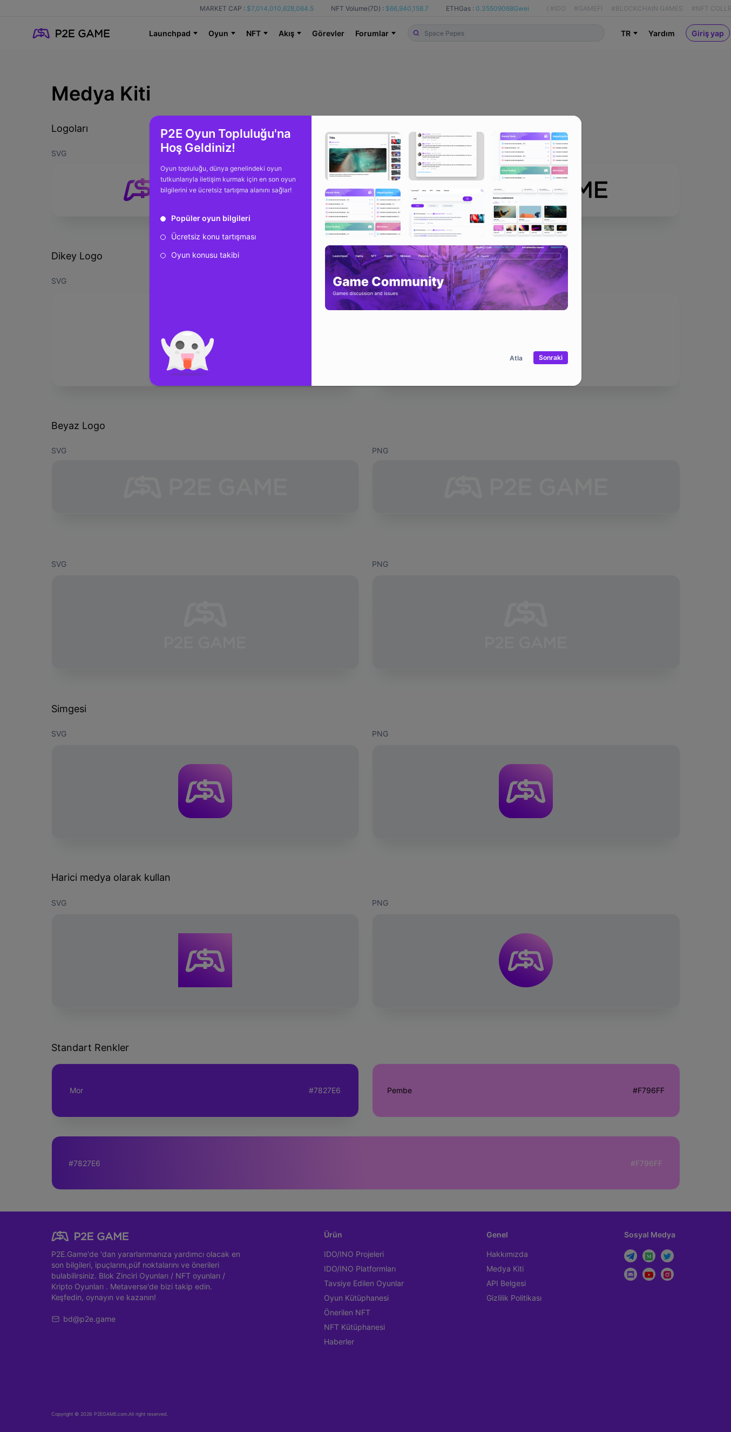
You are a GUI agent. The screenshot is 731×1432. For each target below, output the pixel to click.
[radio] (205, 218)
